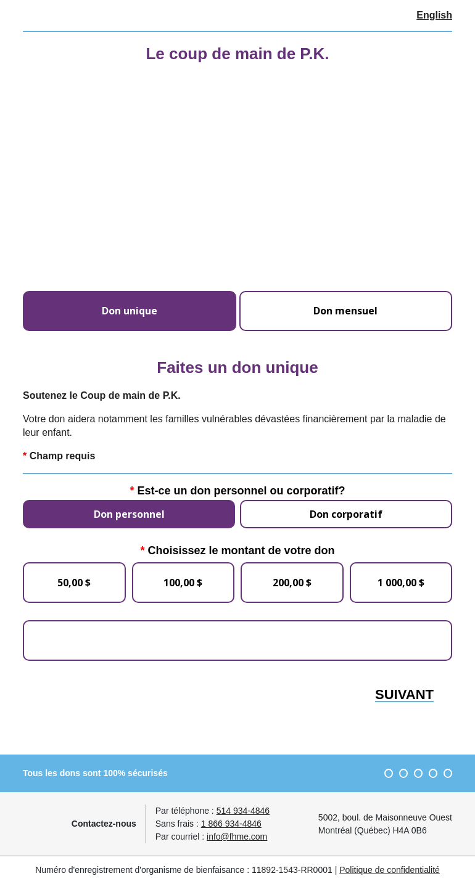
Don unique (129, 310)
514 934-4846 (243, 811)
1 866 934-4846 (231, 824)
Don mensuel (345, 310)
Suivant (404, 695)
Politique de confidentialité (389, 870)
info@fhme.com (237, 836)
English (434, 15)
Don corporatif (346, 514)
